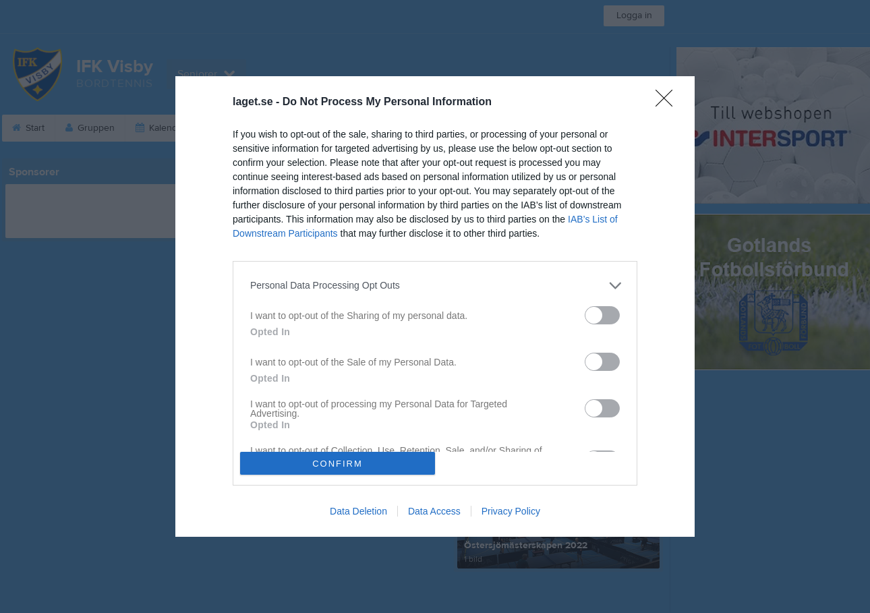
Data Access (434, 511)
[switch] (602, 315)
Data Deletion (358, 511)
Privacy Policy (511, 511)
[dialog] (435, 306)
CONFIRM (337, 464)
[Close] (668, 102)
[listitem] (435, 286)
